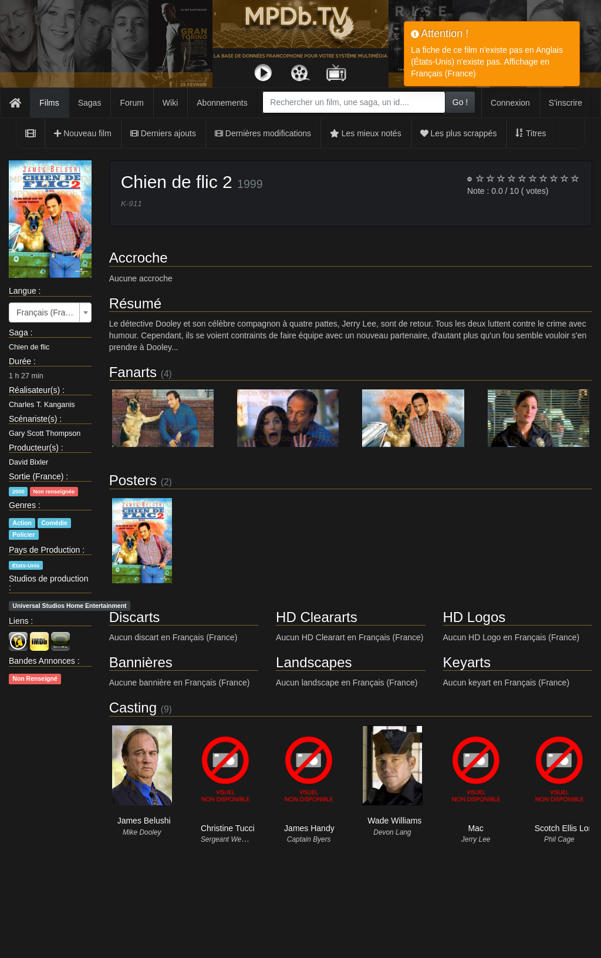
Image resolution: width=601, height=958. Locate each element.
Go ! (460, 102)
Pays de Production (44, 549)
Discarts (134, 617)
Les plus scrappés (458, 133)
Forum (131, 102)
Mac (475, 828)
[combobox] (353, 102)
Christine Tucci (228, 828)
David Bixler (28, 462)
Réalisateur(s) (34, 390)
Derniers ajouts (163, 133)
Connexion (510, 102)
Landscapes (314, 662)
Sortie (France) (36, 476)
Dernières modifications (263, 133)
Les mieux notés (365, 133)
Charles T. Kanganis (42, 405)
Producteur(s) (34, 447)
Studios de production (48, 578)
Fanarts (133, 372)
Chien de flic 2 (176, 181)
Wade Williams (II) (400, 820)
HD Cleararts (316, 617)
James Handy (309, 828)
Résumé (135, 303)
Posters (133, 480)
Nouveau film (83, 133)
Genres (22, 505)
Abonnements (222, 102)
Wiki (170, 102)
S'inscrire (565, 102)
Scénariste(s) (33, 418)
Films (49, 102)
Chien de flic (29, 347)
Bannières (141, 662)
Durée (20, 361)
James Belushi (144, 820)
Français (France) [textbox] (46, 312)
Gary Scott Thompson (44, 433)
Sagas (90, 102)
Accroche (138, 257)
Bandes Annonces (42, 660)
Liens (18, 621)
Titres (530, 133)
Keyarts (467, 662)
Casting (133, 707)
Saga (18, 332)
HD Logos (474, 617)
